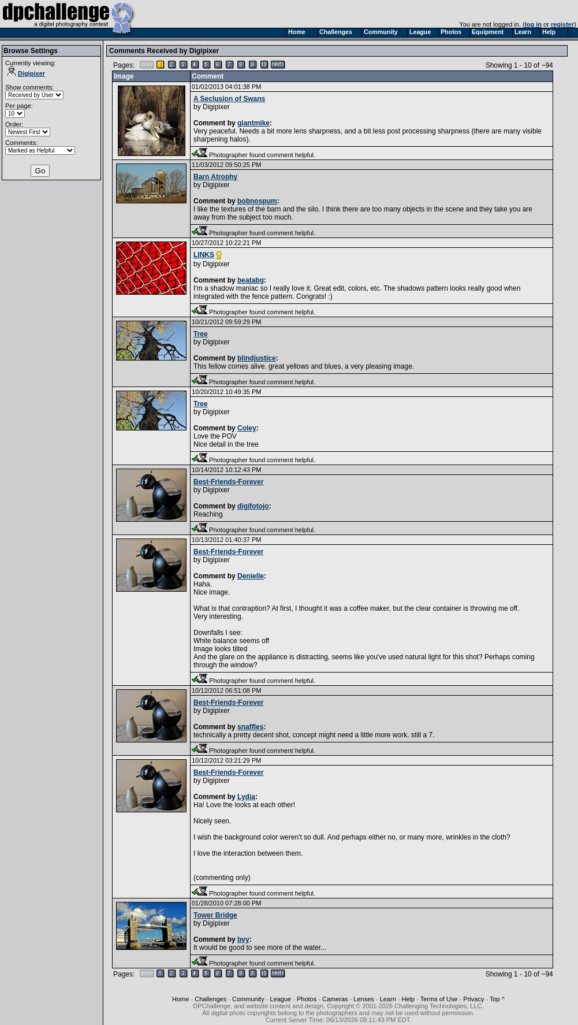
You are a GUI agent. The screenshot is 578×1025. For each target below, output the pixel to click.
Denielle (250, 576)
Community (248, 999)
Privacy (473, 999)
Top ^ (497, 999)
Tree (200, 334)
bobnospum (257, 201)
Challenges (210, 999)
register (562, 24)
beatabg (250, 280)
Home (180, 999)
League (280, 999)
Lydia (246, 797)
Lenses (363, 999)
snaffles (250, 727)
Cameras (335, 999)
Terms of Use (439, 999)
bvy (243, 939)
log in (533, 24)
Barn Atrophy (215, 177)
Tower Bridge (215, 915)
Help (408, 999)
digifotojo (253, 506)
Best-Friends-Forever (228, 482)
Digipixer (26, 73)
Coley (246, 428)
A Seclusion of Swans (229, 99)
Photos (306, 999)
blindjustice (256, 358)
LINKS (203, 255)
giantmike (253, 123)
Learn (388, 999)
